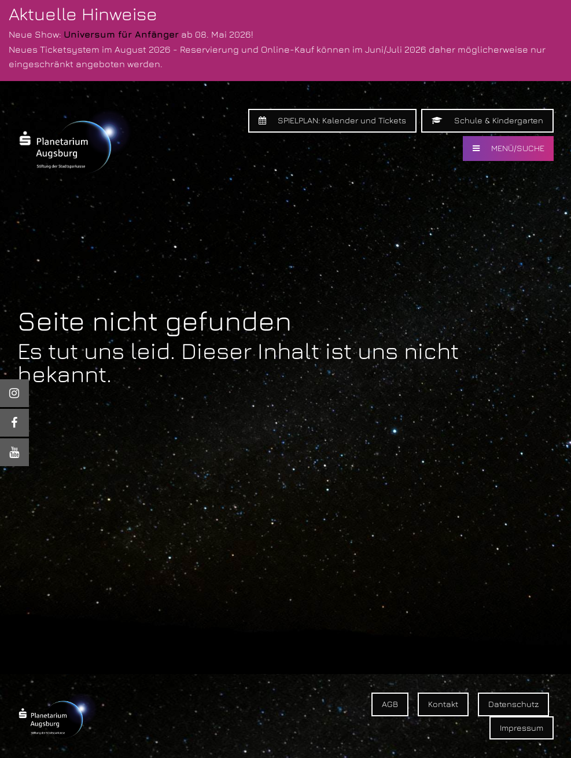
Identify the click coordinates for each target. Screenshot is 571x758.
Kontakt (443, 704)
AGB (390, 704)
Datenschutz (513, 704)
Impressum (521, 728)
